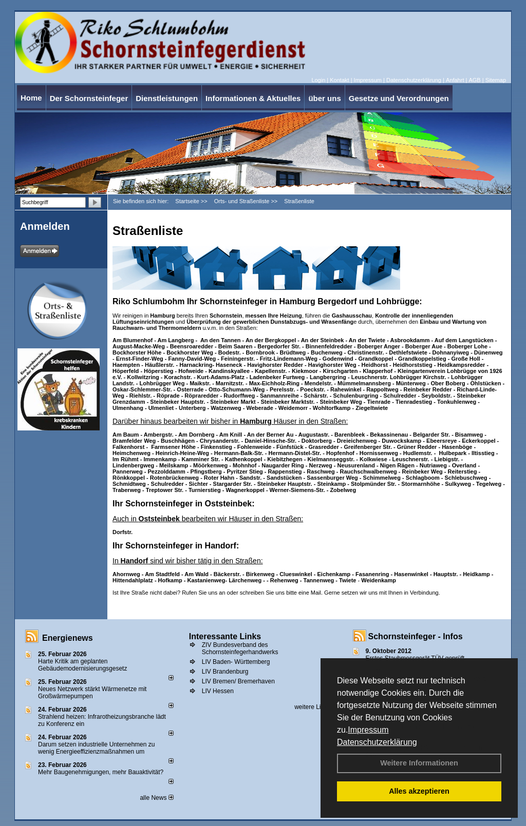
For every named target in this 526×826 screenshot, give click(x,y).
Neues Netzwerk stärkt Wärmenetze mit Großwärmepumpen (92, 692)
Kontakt (339, 80)
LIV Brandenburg (225, 671)
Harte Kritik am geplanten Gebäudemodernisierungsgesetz (82, 665)
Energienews (67, 638)
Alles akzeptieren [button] (419, 791)
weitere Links (315, 707)
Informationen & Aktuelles (252, 98)
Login (318, 80)
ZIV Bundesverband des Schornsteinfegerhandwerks (240, 648)
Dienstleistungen (167, 98)
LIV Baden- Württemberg (236, 661)
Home (31, 97)
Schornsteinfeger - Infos (415, 636)
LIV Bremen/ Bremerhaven (238, 681)
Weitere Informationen (419, 763)
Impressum (368, 729)
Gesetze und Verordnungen (399, 98)
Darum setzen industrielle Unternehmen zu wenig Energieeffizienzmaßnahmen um (96, 748)
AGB (474, 80)
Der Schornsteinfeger (89, 98)
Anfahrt (455, 80)
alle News (156, 797)
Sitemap (495, 80)
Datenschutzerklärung (377, 742)
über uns (324, 98)
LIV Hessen (218, 691)
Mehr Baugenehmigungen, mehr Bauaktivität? (100, 772)
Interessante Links (225, 636)
